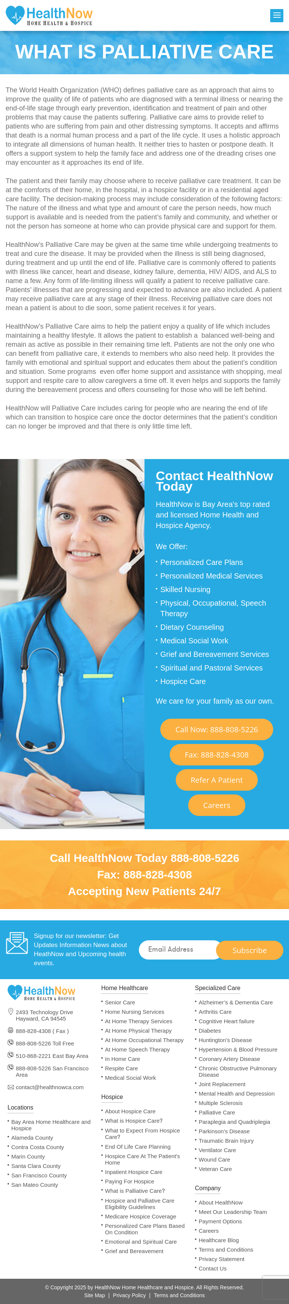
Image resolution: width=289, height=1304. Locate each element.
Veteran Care (215, 1169)
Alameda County (32, 1137)
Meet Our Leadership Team (233, 1212)
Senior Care (120, 1002)
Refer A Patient (217, 780)
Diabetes (210, 1030)
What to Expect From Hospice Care (142, 1133)
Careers (216, 805)
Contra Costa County (37, 1147)
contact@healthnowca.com (50, 1087)
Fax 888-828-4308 (217, 755)
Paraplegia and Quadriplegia (234, 1122)
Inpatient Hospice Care (134, 1172)
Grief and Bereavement (134, 1251)
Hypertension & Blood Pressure (238, 1049)
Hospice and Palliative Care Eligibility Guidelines (139, 1203)
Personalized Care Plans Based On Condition (145, 1229)
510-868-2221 (33, 1056)
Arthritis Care (215, 1012)
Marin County (28, 1156)
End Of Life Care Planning (137, 1146)
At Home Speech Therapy (137, 1049)
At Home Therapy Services (138, 1021)
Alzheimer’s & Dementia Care (236, 1002)
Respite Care (121, 1068)
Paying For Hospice (129, 1181)
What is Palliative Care (135, 1191)
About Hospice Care (130, 1111)
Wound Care (214, 1159)
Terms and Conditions (226, 1249)
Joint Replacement (222, 1084)
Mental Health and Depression (237, 1093)
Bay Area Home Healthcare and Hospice (51, 1125)
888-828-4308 (158, 874)
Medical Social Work (130, 1077)
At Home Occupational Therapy (144, 1040)
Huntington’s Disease (225, 1040)
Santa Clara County (36, 1166)
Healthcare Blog (219, 1240)
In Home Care (122, 1059)
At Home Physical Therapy (138, 1030)
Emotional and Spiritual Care (141, 1241)
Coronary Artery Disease (229, 1059)
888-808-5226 (205, 858)
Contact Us (213, 1268)
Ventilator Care (217, 1150)
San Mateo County (34, 1185)
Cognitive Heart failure (226, 1021)
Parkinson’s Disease (224, 1131)
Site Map (94, 1295)
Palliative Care (217, 1112)
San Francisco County (39, 1175)
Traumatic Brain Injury (226, 1140)
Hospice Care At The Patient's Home (142, 1159)
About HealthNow (221, 1202)
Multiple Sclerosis (221, 1103)
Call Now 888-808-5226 (216, 729)
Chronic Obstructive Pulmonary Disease (238, 1071)
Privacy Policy (129, 1295)
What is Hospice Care (134, 1120)
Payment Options (220, 1221)
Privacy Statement (222, 1259)
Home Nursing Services (134, 1012)
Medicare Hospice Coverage (140, 1216)
